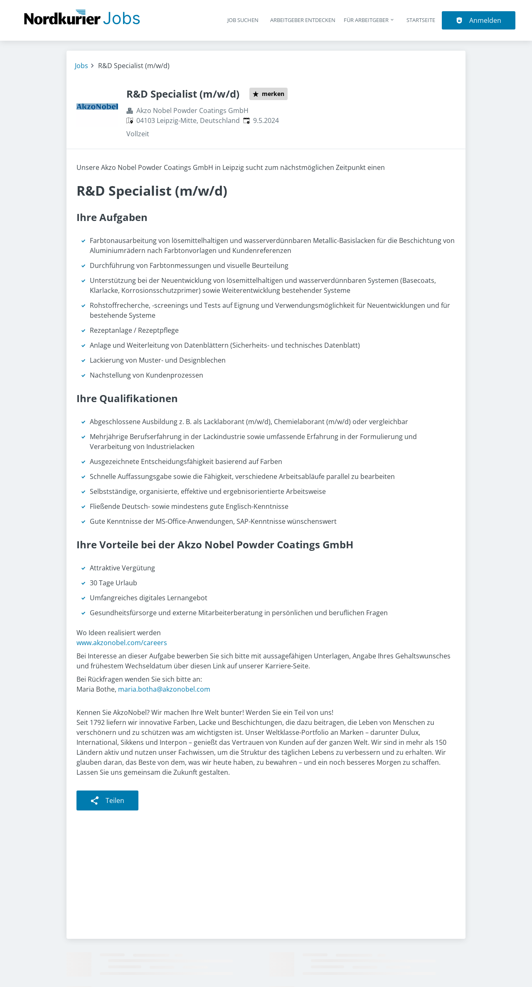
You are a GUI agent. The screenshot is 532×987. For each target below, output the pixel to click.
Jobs (81, 65)
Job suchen (243, 20)
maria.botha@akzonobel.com (164, 689)
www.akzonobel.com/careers (121, 642)
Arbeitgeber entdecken (302, 20)
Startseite (420, 20)
